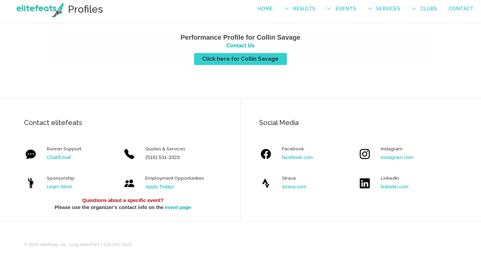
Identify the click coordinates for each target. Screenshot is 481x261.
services (388, 9)
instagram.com (397, 157)
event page (178, 207)
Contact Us (240, 45)
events (345, 9)
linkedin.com (395, 186)
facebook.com (297, 157)
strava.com (294, 186)
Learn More (59, 186)
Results (304, 9)
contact (461, 9)
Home (265, 9)
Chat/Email (59, 157)
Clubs (429, 9)
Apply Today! (159, 186)
